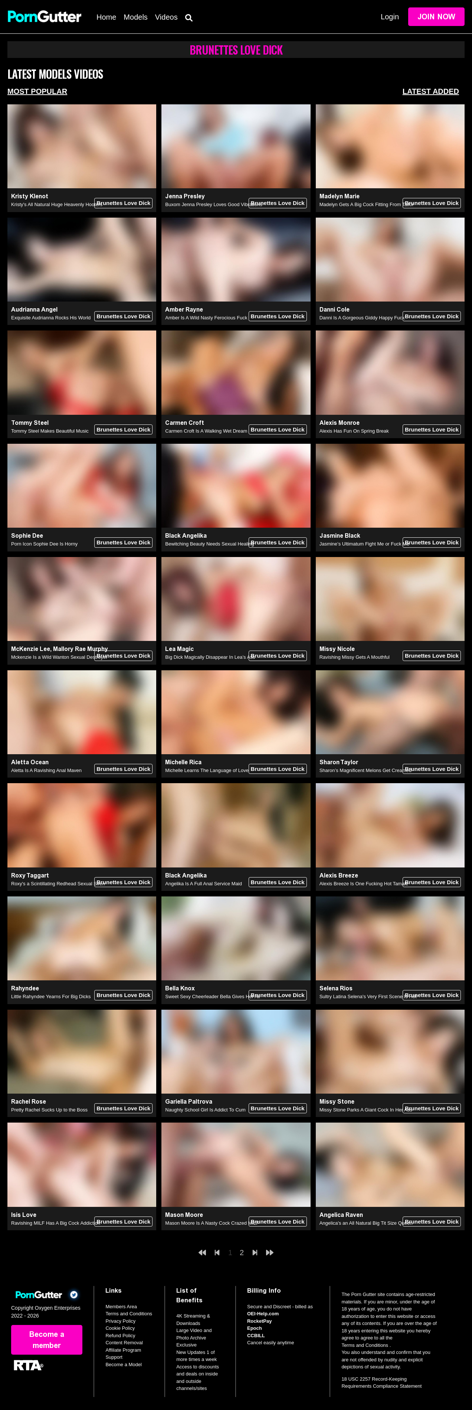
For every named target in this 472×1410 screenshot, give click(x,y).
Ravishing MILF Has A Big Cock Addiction (55, 1223)
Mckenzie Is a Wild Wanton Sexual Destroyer (59, 657)
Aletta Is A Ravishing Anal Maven (46, 770)
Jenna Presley (185, 196)
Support (113, 1357)
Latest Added (431, 91)
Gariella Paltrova (188, 1101)
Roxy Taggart (30, 875)
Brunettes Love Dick (123, 203)
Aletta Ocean (30, 762)
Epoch (254, 1328)
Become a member (46, 1340)
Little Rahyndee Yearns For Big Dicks (51, 996)
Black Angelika (186, 535)
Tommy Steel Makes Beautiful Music (50, 431)
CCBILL (256, 1335)
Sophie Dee (27, 535)
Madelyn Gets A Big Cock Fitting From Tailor (366, 204)
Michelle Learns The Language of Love (207, 770)
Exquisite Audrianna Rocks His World (51, 317)
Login (390, 17)
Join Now (436, 16)
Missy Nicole (337, 648)
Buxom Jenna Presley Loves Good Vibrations (213, 204)
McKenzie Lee (30, 648)
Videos (166, 17)
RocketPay (259, 1321)
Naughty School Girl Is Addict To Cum (205, 1110)
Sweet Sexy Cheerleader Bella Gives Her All (212, 996)
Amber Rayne (184, 309)
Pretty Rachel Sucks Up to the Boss (49, 1110)
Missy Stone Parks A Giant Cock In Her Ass (365, 1110)
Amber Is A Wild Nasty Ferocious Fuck (206, 317)
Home (106, 17)
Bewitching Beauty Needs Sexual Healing (209, 544)
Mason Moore (184, 1214)
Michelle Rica (183, 762)
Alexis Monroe (339, 422)
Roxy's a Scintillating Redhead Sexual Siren (58, 883)
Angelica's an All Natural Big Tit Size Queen (366, 1223)
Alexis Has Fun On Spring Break (354, 431)
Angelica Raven (341, 1214)
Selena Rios (336, 988)
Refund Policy (120, 1335)
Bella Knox (180, 988)
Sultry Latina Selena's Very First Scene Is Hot (368, 996)
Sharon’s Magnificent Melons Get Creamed (365, 770)
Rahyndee (25, 988)
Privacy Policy (120, 1321)
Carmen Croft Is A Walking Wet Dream (206, 431)
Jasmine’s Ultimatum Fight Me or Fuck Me (364, 544)
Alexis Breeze (338, 875)
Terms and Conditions (128, 1313)
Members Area (121, 1306)
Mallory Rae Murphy (80, 648)
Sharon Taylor (338, 762)
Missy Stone (336, 1101)
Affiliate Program (123, 1350)
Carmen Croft (184, 422)
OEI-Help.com (263, 1313)
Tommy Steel (30, 422)
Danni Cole (334, 309)
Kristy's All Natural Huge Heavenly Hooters (56, 204)
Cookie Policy (120, 1328)
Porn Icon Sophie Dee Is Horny (44, 544)
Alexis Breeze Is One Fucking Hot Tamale (364, 883)
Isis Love (23, 1214)
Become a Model (123, 1364)
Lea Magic (179, 648)
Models (135, 17)
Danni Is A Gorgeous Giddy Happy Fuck (362, 317)
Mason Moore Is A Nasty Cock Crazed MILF (212, 1223)
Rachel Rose (28, 1101)
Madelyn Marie (339, 196)
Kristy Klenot (29, 196)
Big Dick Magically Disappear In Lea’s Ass (210, 657)
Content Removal (123, 1342)
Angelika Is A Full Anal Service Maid (203, 883)
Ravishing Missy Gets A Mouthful (354, 657)
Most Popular (37, 91)
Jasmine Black (339, 535)
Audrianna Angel (34, 309)
